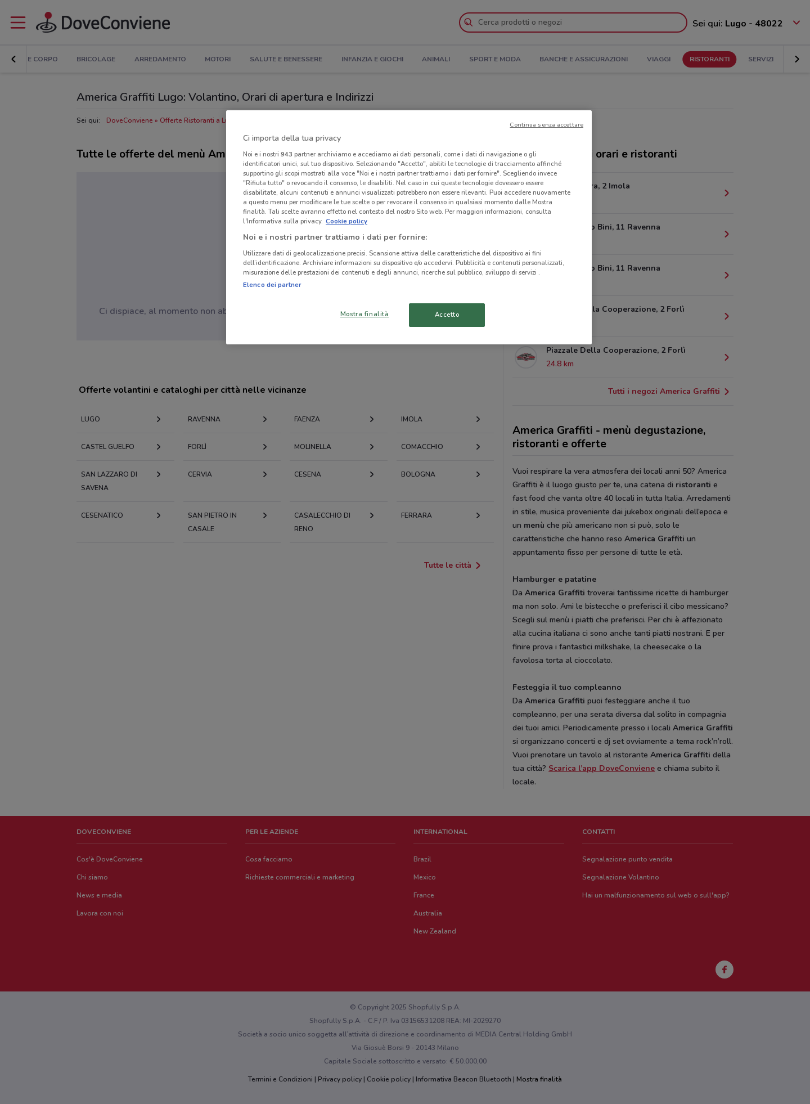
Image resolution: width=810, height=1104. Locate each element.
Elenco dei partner (272, 284)
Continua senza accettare (546, 124)
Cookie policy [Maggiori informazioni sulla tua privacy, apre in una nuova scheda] (346, 221)
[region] (409, 227)
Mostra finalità (364, 313)
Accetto (447, 314)
